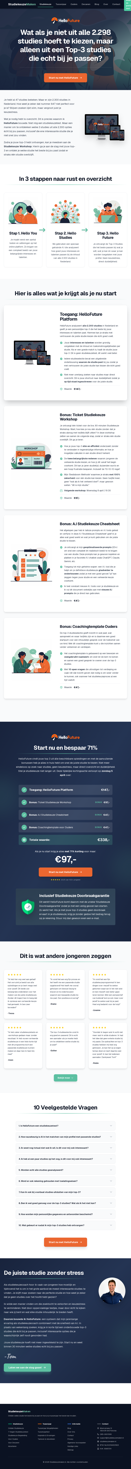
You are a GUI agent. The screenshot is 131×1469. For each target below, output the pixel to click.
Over (105, 4)
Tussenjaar (61, 4)
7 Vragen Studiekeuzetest (18, 1432)
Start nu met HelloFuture (65, 77)
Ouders (74, 4)
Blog (97, 4)
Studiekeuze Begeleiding (17, 1435)
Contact (116, 4)
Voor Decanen (13, 1443)
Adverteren (12, 1446)
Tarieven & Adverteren (46, 1439)
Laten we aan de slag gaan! (27, 1367)
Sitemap (70, 1450)
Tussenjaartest (44, 1432)
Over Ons (71, 1432)
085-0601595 (106, 1434)
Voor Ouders (13, 1439)
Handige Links (72, 1446)
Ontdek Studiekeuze (16, 1428)
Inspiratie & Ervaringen (46, 1435)
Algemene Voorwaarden (76, 1443)
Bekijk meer (65, 1077)
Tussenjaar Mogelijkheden (48, 1428)
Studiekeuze (22, 4)
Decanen (86, 4)
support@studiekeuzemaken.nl (112, 1438)
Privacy (70, 1439)
